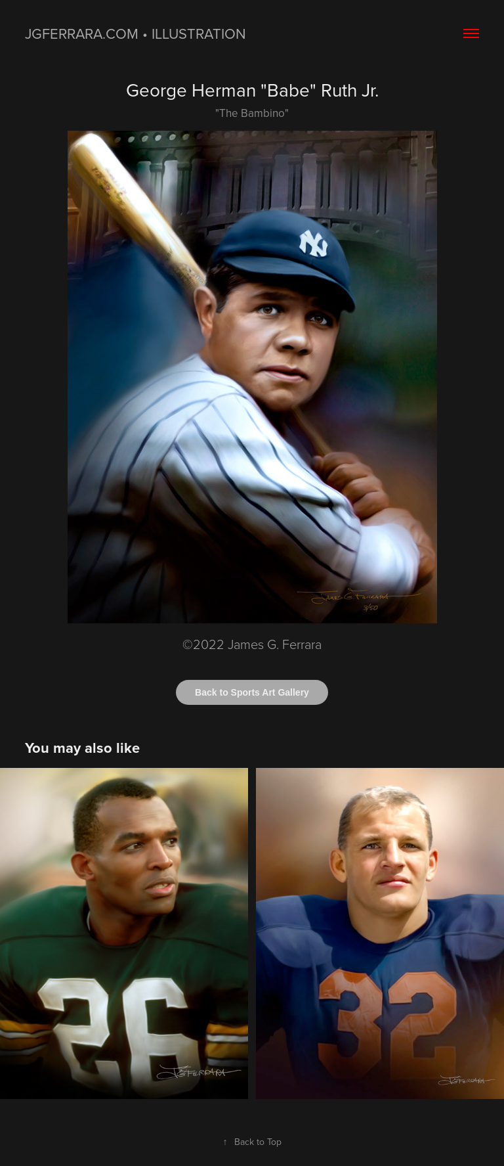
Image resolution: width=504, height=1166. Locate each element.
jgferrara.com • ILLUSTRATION (135, 33)
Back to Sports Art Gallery (252, 692)
